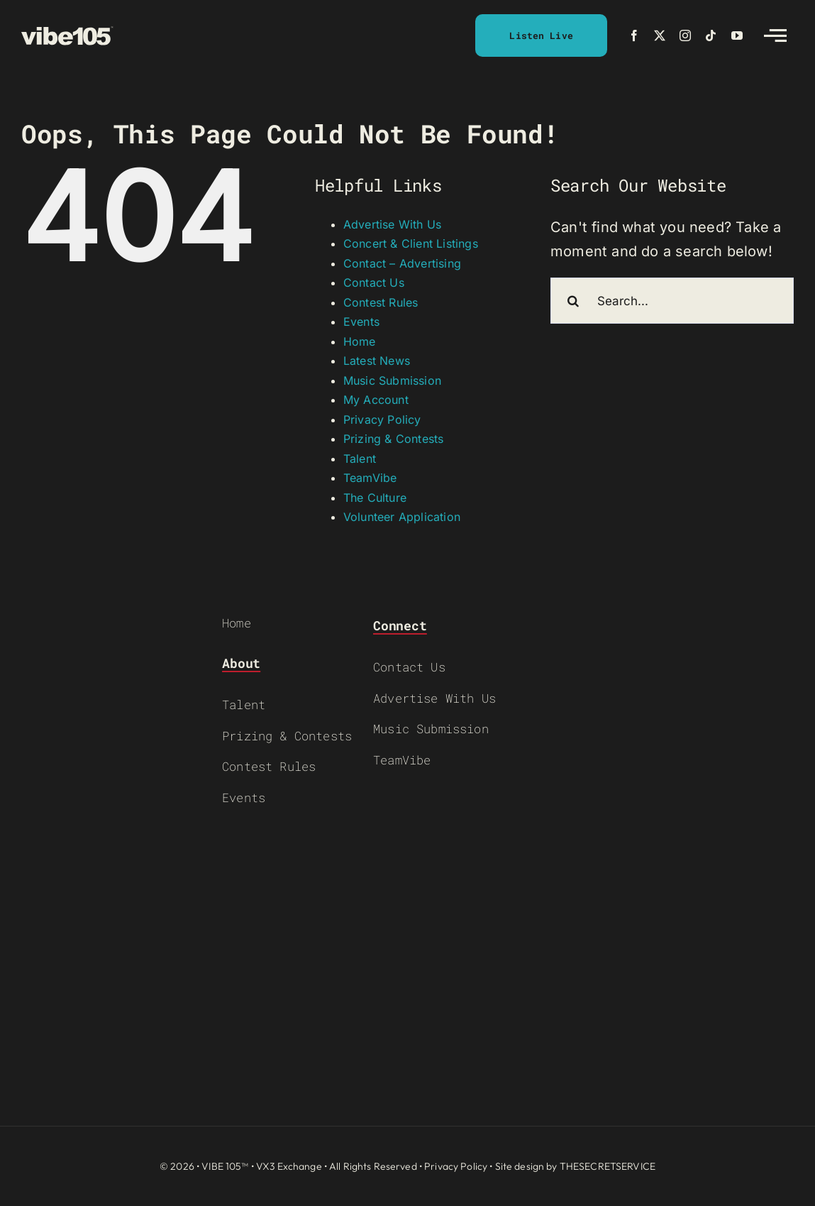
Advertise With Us (392, 224)
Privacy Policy (382, 419)
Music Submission (392, 380)
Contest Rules (380, 302)
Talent (359, 458)
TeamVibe (370, 478)
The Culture (374, 497)
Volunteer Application (401, 517)
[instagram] (685, 35)
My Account (376, 400)
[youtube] (737, 35)
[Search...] (672, 301)
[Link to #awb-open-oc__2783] (775, 35)
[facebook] (634, 35)
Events (361, 321)
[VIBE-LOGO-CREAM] (67, 32)
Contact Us (373, 282)
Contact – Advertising (402, 263)
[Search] (573, 301)
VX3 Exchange (289, 1166)
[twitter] (659, 35)
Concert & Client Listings (410, 243)
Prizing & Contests (393, 439)
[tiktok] (710, 35)
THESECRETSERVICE (607, 1166)
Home (359, 341)
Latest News (376, 360)
